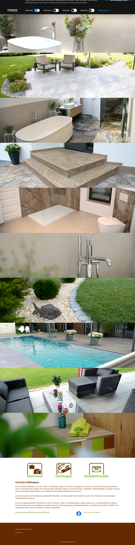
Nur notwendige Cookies (118, 13)
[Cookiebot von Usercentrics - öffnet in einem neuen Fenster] (12, 24)
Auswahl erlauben (119, 9)
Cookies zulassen (119, 5)
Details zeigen (103, 24)
